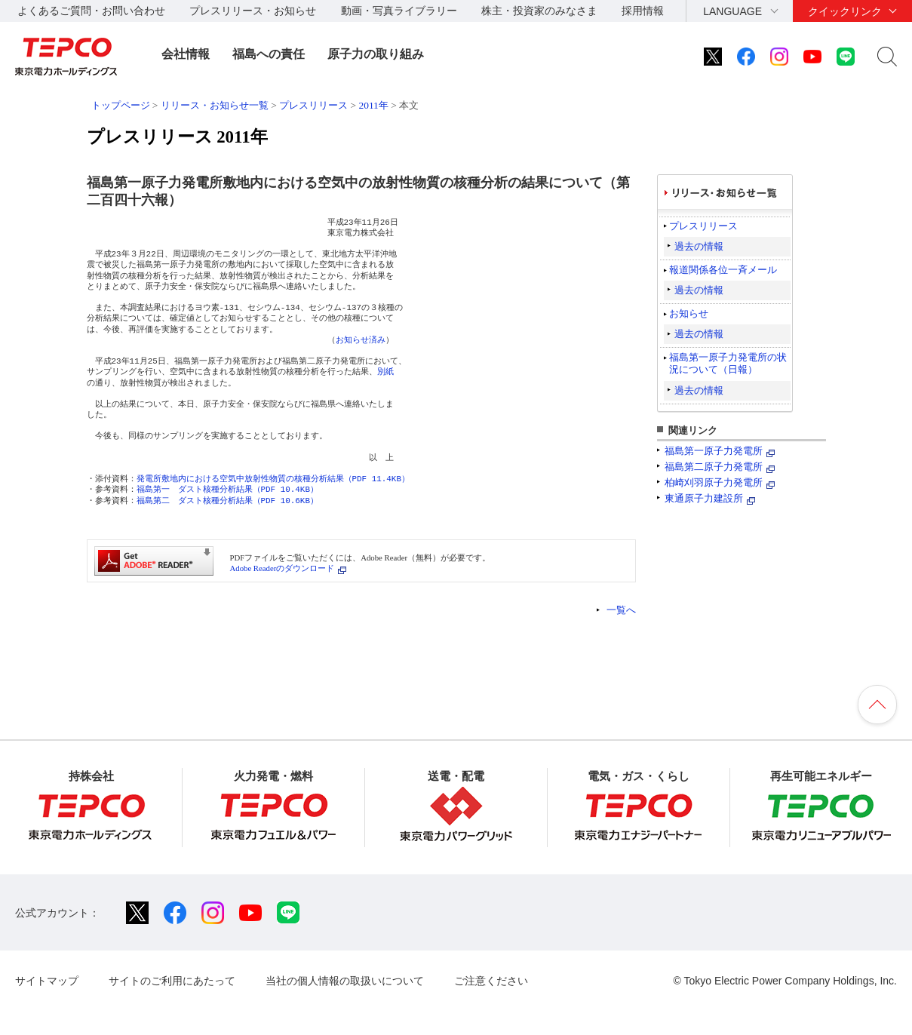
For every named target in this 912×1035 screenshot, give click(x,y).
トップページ (120, 105)
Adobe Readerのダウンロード (282, 568)
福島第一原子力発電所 (714, 450)
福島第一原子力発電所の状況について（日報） (728, 363)
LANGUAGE (732, 11)
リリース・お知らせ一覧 (215, 105)
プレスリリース (313, 105)
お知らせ (688, 313)
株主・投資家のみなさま (539, 11)
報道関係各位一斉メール (723, 269)
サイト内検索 (887, 56)
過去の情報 (698, 246)
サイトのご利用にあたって (172, 981)
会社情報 (185, 54)
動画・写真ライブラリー (399, 11)
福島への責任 (268, 54)
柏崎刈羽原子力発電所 (714, 482)
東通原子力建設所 (704, 498)
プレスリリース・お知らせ (252, 11)
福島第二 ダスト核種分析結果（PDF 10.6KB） (227, 500)
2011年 (373, 105)
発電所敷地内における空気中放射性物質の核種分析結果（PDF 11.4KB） (273, 478)
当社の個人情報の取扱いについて (345, 981)
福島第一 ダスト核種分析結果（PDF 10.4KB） (227, 489)
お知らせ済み (360, 340)
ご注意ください (491, 981)
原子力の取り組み (375, 54)
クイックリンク (845, 11)
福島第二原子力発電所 (714, 466)
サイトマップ (46, 981)
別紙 (385, 371)
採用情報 (643, 11)
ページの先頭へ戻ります (877, 704)
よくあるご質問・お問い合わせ (91, 11)
